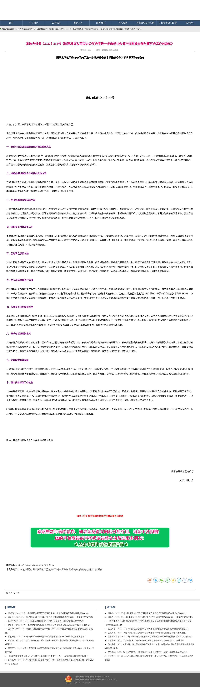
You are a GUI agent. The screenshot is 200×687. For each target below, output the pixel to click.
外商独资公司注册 (145, 23)
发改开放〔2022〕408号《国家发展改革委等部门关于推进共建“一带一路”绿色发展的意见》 (47, 637)
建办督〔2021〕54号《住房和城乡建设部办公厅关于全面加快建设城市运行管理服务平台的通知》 (50, 625)
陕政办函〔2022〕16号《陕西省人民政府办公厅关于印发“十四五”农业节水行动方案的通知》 (147, 633)
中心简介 (33, 23)
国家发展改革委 (40, 569)
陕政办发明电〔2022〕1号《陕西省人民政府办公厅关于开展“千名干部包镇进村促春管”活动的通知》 (151, 637)
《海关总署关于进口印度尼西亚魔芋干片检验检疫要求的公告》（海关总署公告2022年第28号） (49, 656)
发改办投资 (25, 569)
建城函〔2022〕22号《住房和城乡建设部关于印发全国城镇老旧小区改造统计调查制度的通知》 (49, 613)
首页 (11, 23)
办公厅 (52, 569)
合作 (89, 569)
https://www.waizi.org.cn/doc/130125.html (37, 565)
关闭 (16, 593)
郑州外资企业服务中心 (25, 29)
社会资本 (73, 569)
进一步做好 (62, 569)
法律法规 (56, 23)
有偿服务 (123, 23)
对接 (94, 569)
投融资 (82, 569)
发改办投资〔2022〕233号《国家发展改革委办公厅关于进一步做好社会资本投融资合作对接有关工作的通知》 (96, 29)
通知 (100, 569)
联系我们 (190, 23)
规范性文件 (42, 29)
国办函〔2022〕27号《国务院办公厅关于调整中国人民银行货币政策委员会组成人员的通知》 (148, 613)
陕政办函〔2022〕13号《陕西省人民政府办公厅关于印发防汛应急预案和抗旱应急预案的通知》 (148, 629)
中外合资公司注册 (168, 23)
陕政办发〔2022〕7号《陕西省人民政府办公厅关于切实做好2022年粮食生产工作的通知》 (146, 640)
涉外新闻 (100, 23)
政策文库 (78, 23)
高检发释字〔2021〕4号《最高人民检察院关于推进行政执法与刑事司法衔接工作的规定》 (46, 621)
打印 (9, 593)
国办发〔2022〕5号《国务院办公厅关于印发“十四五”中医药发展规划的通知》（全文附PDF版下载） (51, 617)
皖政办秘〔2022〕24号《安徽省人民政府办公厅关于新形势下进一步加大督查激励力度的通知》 (148, 652)
